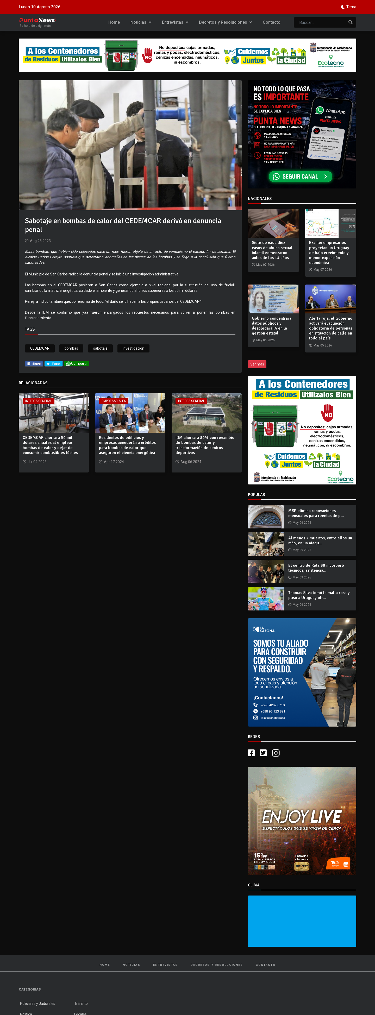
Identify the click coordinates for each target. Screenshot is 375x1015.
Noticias (140, 22)
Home (114, 22)
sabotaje (100, 348)
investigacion (133, 348)
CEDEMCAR (39, 348)
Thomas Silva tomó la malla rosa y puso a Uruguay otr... (319, 595)
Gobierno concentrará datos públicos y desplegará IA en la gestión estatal (271, 326)
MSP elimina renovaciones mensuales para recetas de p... (316, 513)
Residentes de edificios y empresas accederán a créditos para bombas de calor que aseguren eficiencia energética (127, 445)
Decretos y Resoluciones (225, 22)
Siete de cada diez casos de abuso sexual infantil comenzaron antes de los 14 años (272, 250)
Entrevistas (175, 22)
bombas (71, 348)
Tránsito (81, 1003)
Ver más (257, 364)
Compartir (77, 363)
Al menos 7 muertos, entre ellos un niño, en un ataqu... (320, 540)
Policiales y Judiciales (37, 1003)
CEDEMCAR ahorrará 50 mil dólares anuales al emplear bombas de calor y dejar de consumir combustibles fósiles (50, 445)
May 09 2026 (302, 523)
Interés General (38, 401)
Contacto (271, 22)
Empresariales (114, 401)
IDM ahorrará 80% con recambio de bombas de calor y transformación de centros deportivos (205, 445)
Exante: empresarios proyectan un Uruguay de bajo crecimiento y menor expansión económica (329, 252)
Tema (351, 6)
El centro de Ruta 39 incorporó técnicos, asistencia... (316, 568)
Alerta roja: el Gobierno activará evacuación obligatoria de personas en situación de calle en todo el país (330, 328)
